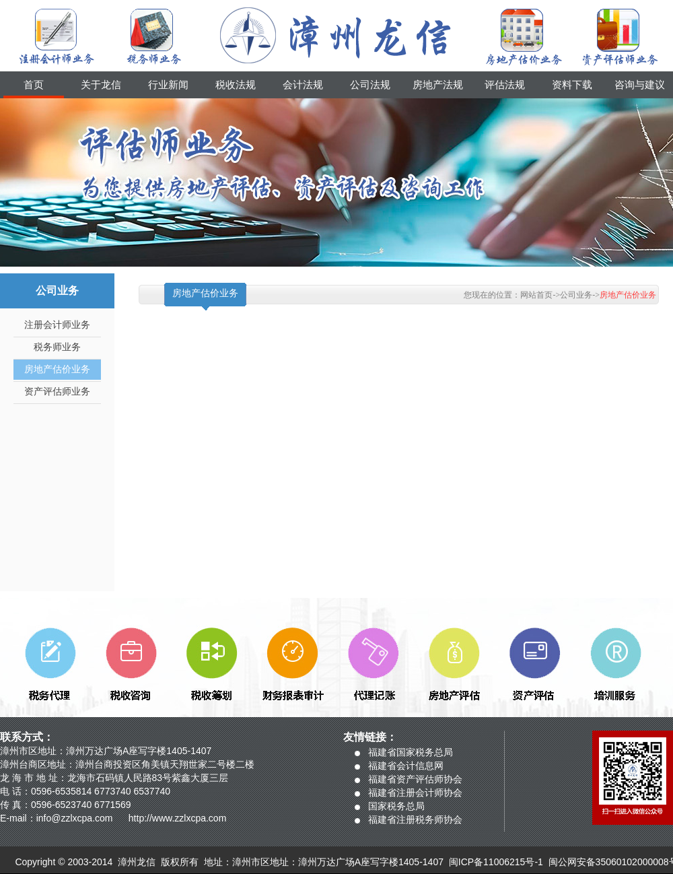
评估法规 (505, 84)
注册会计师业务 (57, 325)
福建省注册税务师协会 (415, 819)
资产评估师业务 (57, 391)
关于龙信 (101, 84)
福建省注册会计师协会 (415, 792)
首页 (34, 84)
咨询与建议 (639, 84)
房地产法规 (438, 84)
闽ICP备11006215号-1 (496, 861)
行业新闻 (168, 84)
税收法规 (235, 84)
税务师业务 (57, 347)
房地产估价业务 (57, 369)
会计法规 (303, 84)
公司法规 (370, 84)
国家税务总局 (396, 806)
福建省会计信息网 (406, 765)
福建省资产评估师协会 (415, 779)
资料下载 (572, 84)
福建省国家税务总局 (410, 752)
